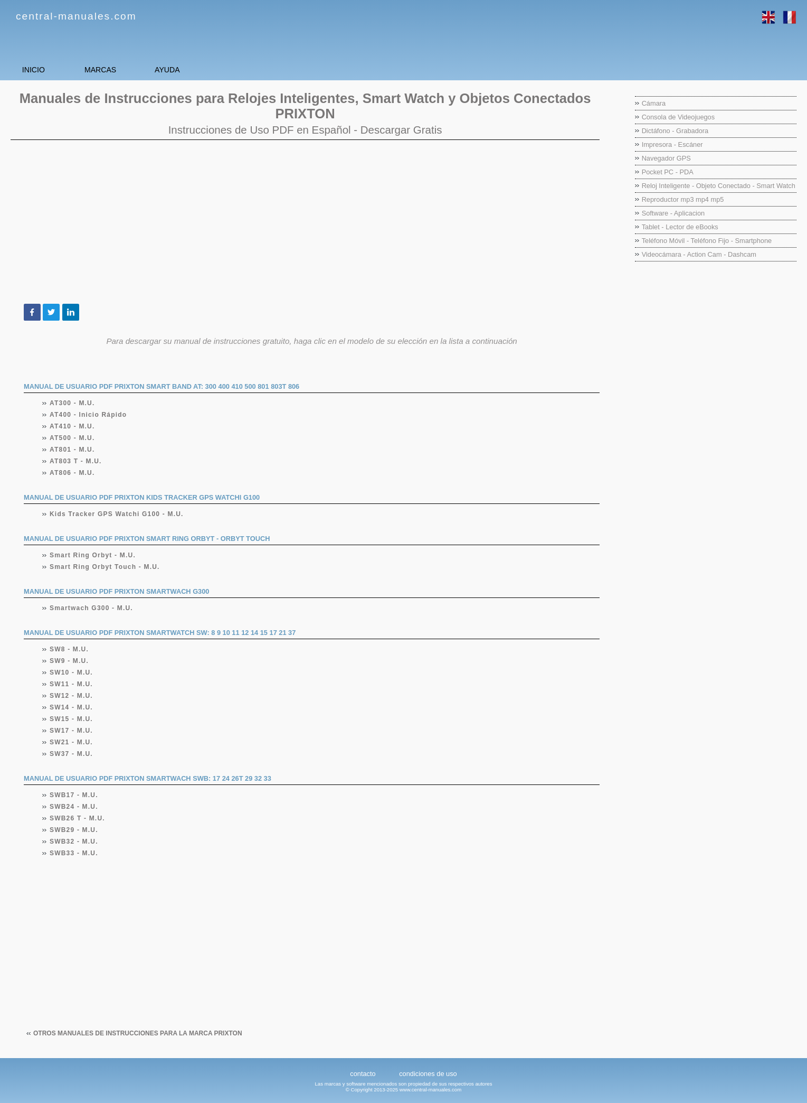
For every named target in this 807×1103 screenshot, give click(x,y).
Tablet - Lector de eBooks (680, 227)
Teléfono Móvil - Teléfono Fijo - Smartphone (707, 241)
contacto (362, 1074)
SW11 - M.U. (71, 684)
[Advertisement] (305, 222)
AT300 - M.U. (72, 403)
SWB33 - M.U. (74, 853)
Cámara (654, 103)
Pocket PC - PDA (668, 172)
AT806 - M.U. (72, 472)
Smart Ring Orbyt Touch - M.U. (105, 567)
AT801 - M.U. (72, 449)
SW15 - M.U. (71, 719)
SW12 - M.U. (71, 695)
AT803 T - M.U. (76, 461)
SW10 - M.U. (71, 672)
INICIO (48, 69)
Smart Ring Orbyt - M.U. (93, 555)
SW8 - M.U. (69, 649)
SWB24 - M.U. (74, 806)
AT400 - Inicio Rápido (88, 414)
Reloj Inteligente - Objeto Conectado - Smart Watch (718, 186)
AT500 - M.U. (72, 438)
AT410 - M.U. (72, 426)
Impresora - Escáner (672, 144)
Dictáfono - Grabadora (675, 131)
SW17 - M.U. (71, 730)
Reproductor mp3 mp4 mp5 (683, 199)
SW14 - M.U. (71, 707)
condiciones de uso (428, 1074)
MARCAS (142, 69)
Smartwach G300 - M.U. (91, 608)
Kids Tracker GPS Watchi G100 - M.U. (117, 514)
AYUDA (237, 69)
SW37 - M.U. (71, 754)
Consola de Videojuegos (678, 117)
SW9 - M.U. (69, 661)
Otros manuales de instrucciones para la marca (137, 1033)
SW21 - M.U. (71, 742)
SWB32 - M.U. (74, 841)
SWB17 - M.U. (74, 795)
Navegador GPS (666, 158)
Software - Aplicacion (673, 213)
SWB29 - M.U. (74, 830)
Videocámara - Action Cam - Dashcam (699, 254)
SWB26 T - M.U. (77, 818)
